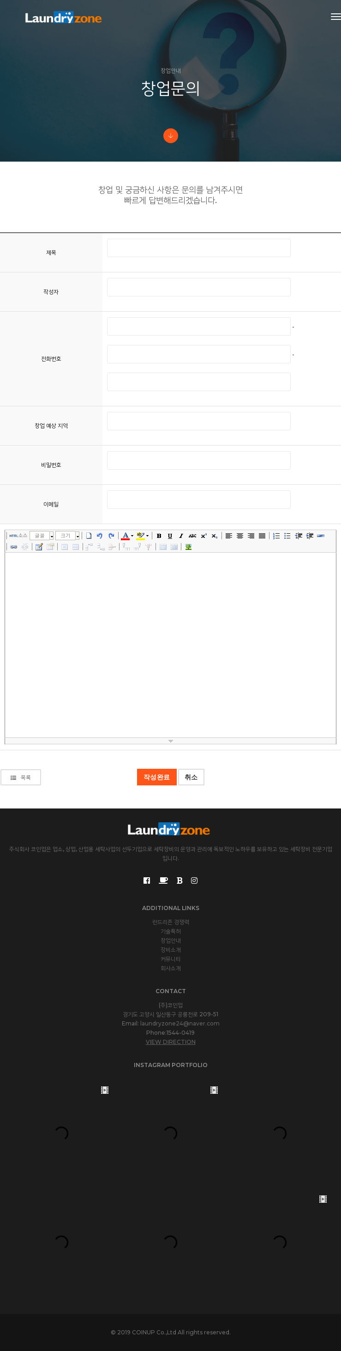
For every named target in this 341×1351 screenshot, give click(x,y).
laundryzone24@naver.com (180, 1023)
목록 (21, 777)
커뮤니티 (171, 958)
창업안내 (171, 940)
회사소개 (171, 968)
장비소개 (171, 949)
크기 (65, 535)
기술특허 (171, 931)
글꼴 (40, 535)
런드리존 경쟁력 (170, 921)
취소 (191, 777)
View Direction (171, 1041)
